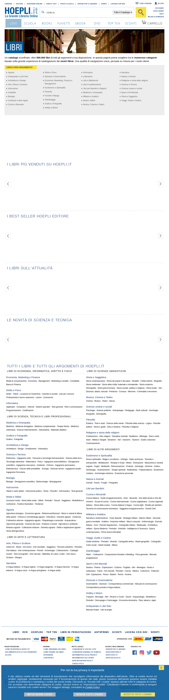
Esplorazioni (107, 567)
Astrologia (139, 466)
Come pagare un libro (53, 652)
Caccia (128, 571)
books (47, 23)
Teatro (105, 401)
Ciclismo (118, 567)
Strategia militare (130, 518)
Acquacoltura (70, 520)
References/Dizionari (51, 513)
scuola (30, 23)
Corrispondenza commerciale (120, 584)
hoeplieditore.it (113, 652)
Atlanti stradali (104, 545)
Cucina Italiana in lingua (121, 505)
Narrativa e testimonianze (97, 518)
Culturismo (145, 571)
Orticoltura (50, 517)
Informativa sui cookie (83, 658)
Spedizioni (48, 655)
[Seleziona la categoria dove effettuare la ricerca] (123, 12)
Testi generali (57, 407)
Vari (160, 388)
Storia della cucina (102, 505)
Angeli (96, 466)
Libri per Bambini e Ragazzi (95, 88)
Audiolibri (12, 92)
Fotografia (18, 439)
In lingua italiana (13, 567)
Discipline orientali (120, 436)
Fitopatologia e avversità (52, 520)
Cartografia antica (126, 541)
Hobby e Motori (51, 108)
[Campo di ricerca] (79, 12)
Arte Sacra (70, 554)
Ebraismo (112, 440)
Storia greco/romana (106, 388)
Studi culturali (141, 410)
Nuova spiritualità (93, 459)
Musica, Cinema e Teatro (93, 104)
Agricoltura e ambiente (68, 524)
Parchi (97, 483)
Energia (45, 469)
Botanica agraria (13, 527)
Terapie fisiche (63, 426)
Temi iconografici (21, 554)
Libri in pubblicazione (92, 84)
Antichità (122, 528)
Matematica (31, 462)
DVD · (25, 632)
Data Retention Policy (82, 661)
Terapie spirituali (118, 470)
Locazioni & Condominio (30, 394)
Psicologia (90, 410)
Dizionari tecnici (57, 469)
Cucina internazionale (119, 501)
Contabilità (74, 381)
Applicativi (10, 407)
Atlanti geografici (142, 541)
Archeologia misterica (104, 473)
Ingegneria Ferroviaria (15, 472)
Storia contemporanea (95, 381)
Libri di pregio (106, 610)
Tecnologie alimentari (15, 462)
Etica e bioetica (113, 427)
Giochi (128, 597)
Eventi (104, 4)
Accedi (161, 3)
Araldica (105, 521)
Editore (19, 4)
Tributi (15, 394)
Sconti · (117, 632)
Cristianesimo (92, 436)
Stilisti (40, 500)
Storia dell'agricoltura (15, 531)
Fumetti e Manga (52, 96)
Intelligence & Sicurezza (137, 528)
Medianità (105, 466)
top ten (114, 23)
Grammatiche (92, 584)
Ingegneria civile (24, 458)
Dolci (126, 498)
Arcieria (128, 574)
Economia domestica (128, 600)
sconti (131, 23)
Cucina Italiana (92, 498)
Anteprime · (102, 632)
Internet (31, 407)
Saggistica (66, 500)
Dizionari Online (34, 4)
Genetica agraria (48, 527)
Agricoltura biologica (14, 513)
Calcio (99, 571)
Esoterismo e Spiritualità (55, 88)
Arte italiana (11, 550)
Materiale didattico (58, 430)
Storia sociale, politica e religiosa (130, 388)
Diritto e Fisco (50, 72)
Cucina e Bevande (16, 104)
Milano (114, 545)
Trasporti (90, 597)
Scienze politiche (103, 410)
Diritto (8, 394)
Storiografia (91, 388)
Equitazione (96, 574)
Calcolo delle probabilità (29, 469)
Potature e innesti (49, 524)
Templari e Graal (117, 463)
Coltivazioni (98, 554)
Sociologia (153, 410)
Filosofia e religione (130, 427)
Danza (112, 401)
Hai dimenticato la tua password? (21, 652)
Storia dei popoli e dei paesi (118, 381)
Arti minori (27, 547)
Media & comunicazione (16, 381)
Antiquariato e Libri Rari (18, 76)
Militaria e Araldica (91, 96)
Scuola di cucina (101, 501)
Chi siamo (159, 8)
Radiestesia (132, 470)
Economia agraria (32, 513)
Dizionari (103, 584)
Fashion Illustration (25, 504)
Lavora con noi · (137, 632)
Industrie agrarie (64, 517)
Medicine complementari (45, 426)
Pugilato (126, 567)
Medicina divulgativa (24, 426)
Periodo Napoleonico (108, 525)
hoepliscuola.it (113, 658)
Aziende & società (50, 394)
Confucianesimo (93, 443)
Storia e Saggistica (129, 96)
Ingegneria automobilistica (55, 462)
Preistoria (113, 391)
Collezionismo (62, 550)
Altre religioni (104, 436)
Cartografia (156, 541)
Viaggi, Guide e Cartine (131, 100)
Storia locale (151, 388)
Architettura (11, 449)
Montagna (141, 567)
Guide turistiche (92, 541)
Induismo (126, 440)
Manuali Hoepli (92, 610)
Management (44, 381)
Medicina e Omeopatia (92, 92)
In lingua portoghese (37, 570)
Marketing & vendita (59, 381)
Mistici (128, 463)
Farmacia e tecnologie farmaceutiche (48, 458)
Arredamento (30, 449)
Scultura (9, 557)
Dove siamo (158, 11)
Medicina (10, 426)
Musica (97, 401)
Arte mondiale (39, 547)
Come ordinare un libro (54, 649)
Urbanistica (43, 449)
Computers (21, 407)
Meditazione (103, 463)
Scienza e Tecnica (129, 84)
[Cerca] (141, 12)
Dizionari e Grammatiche (55, 76)
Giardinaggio (50, 100)
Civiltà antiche (146, 381)
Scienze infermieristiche (27, 430)
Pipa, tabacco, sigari (147, 600)
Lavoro (39, 397)
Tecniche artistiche (65, 547)
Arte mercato (35, 554)
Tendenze (39, 504)
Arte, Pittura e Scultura (17, 84)
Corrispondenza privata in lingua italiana (103, 587)
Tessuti (57, 500)
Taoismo (135, 440)
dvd (97, 23)
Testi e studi (100, 423)
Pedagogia (129, 410)
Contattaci (48, 658)
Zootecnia (76, 517)
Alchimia (148, 466)
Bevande (133, 498)
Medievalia (141, 525)
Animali (89, 483)
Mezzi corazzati (133, 521)
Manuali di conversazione (146, 584)
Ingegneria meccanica (25, 465)
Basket (113, 574)
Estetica (89, 423)
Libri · (17, 632)
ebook (80, 23)
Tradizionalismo (145, 470)
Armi (96, 525)
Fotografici (113, 483)
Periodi (40, 550)
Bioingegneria (55, 482)
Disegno (18, 557)
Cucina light (138, 505)
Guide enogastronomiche (111, 498)
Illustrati (113, 541)
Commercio (48, 397)
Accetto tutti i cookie (138, 694)
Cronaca (122, 391)
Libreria (8, 4)
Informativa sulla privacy (84, 655)
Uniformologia (148, 521)
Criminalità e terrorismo (147, 391)
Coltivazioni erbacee (30, 527)
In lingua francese (62, 567)
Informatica (87, 72)
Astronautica (64, 491)
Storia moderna (146, 384)
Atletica (135, 571)
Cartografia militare (127, 525)
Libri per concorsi (66, 394)
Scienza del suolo (32, 524)
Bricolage (99, 597)
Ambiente (41, 465)
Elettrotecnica (12, 469)
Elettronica (10, 458)
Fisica (40, 462)
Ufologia (124, 459)
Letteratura (87, 76)
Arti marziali (109, 571)
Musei (18, 547)
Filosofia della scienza (134, 423)
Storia (45, 491)
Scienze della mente (115, 423)
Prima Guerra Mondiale (111, 532)
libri (13, 23)
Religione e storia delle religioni (134, 80)
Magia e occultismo (111, 459)
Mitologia (143, 436)
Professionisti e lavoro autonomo (20, 397)
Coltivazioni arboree (14, 520)
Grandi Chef (150, 509)
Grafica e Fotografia (53, 104)
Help (162, 14)
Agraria (11, 72)
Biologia (11, 96)
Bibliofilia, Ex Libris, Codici (53, 554)
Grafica (9, 439)
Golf (88, 574)
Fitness (97, 567)
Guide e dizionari (148, 440)
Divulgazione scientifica (25, 482)
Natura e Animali (128, 76)
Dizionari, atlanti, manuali (97, 391)
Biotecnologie (42, 482)
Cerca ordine (145, 3)
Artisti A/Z (10, 547)
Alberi (89, 554)
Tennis (120, 574)
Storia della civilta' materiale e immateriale (120, 384)
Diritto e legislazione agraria (68, 527)
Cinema (89, 401)
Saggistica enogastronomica (131, 509)
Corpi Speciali (115, 518)
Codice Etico (78, 663)
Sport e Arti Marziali (129, 92)
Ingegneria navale (73, 469)
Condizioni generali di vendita (86, 652)
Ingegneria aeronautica (65, 465)
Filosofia (48, 92)
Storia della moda (29, 500)
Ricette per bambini (153, 505)
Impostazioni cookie (40, 694)
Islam (88, 440)
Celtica (157, 466)
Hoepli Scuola (67, 4)
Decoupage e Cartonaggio (106, 600)
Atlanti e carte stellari (15, 491)
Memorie (131, 391)
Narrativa (125, 72)
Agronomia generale (14, 524)
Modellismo (151, 597)
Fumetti (64, 23)
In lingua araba (54, 570)
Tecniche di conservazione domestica (102, 509)
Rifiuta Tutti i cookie (90, 694)
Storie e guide (100, 427)
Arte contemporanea (26, 550)
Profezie (129, 466)
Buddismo (133, 436)
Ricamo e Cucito (117, 597)
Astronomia (13, 88)
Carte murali (91, 545)
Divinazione (138, 463)
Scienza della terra (73, 458)
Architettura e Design (17, 80)
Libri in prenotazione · (76, 632)
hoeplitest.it (112, 655)
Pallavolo (155, 571)
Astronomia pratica (34, 491)
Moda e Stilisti (89, 100)
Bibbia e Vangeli (99, 440)
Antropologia (117, 410)
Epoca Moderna (101, 528)
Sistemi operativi (43, 407)
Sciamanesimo (103, 470)
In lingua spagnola (45, 567)
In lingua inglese (29, 567)
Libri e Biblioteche (90, 80)
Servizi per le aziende (87, 4)
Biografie (158, 381)
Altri (133, 567)
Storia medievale (93, 384)
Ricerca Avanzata (156, 17)
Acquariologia (138, 597)
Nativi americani (136, 459)
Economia (32, 381)
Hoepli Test (51, 4)
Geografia (90, 414)
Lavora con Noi (118, 4)
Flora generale (141, 554)
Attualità (135, 381)
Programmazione (13, 410)
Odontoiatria (44, 430)
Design (21, 449)
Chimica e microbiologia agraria (31, 517)
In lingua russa (21, 570)
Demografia (101, 414)
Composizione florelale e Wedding (119, 554)
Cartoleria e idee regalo (18, 100)
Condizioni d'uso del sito (84, 649)
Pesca (105, 574)
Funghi (104, 483)
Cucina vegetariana (139, 501)
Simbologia (91, 470)
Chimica (49, 465)
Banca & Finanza (13, 384)
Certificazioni (28, 410)
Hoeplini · (38, 632)
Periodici (53, 491)
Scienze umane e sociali (131, 88)
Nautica (89, 567)
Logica (148, 423)
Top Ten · (52, 632)
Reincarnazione (117, 466)
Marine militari (145, 518)
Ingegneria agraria (32, 520)
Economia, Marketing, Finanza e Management (58, 82)
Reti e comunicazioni (73, 407)
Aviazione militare (117, 521)
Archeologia (50, 550)
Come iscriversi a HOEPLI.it (17, 649)
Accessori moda (13, 500)
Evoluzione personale (124, 473)
